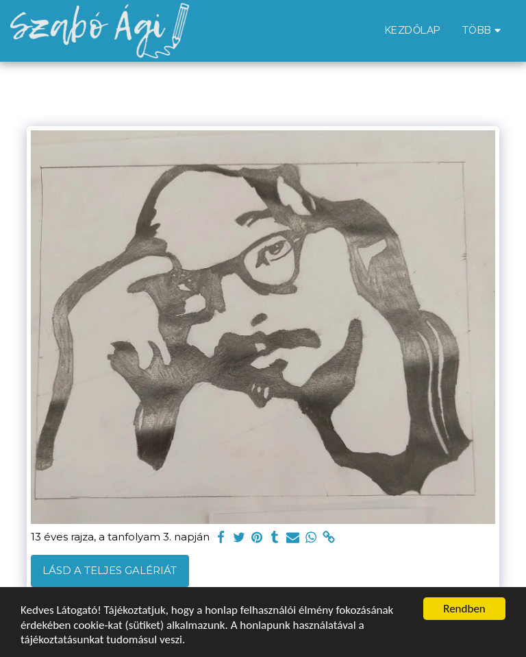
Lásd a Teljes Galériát (109, 570)
